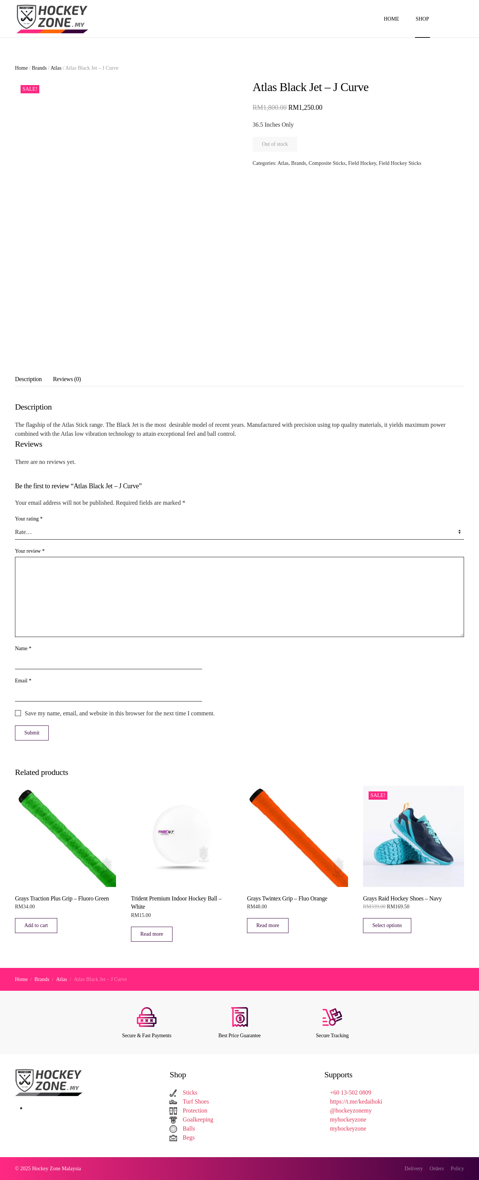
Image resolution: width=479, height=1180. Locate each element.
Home (391, 19)
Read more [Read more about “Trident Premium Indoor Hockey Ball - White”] (151, 934)
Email (23, 680)
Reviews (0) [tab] (67, 379)
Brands (39, 68)
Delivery (414, 1168)
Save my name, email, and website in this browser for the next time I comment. (120, 713)
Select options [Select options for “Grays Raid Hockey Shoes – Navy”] (387, 925)
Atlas (56, 68)
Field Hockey (362, 163)
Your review (30, 551)
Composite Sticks (327, 163)
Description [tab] (28, 379)
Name (23, 648)
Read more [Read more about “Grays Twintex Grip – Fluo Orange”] (267, 925)
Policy (457, 1168)
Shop (422, 19)
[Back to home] (53, 18)
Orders (437, 1168)
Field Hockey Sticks (400, 163)
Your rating (29, 519)
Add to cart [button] (36, 925)
